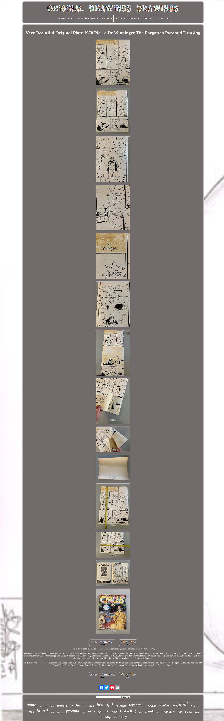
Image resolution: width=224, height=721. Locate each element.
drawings (94, 711)
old (40, 706)
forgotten (136, 705)
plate (140, 712)
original (180, 704)
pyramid (72, 711)
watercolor (60, 712)
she (45, 706)
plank (149, 711)
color (114, 711)
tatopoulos (121, 705)
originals (151, 705)
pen (52, 712)
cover (83, 712)
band (91, 705)
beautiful (105, 704)
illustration (195, 706)
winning (164, 705)
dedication (62, 705)
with (180, 711)
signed (110, 716)
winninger (169, 711)
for (71, 705)
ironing (188, 712)
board (42, 710)
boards (81, 705)
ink (106, 711)
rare (52, 706)
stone (31, 705)
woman (30, 712)
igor (158, 712)
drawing (128, 710)
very (123, 716)
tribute (197, 712)
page (100, 718)
